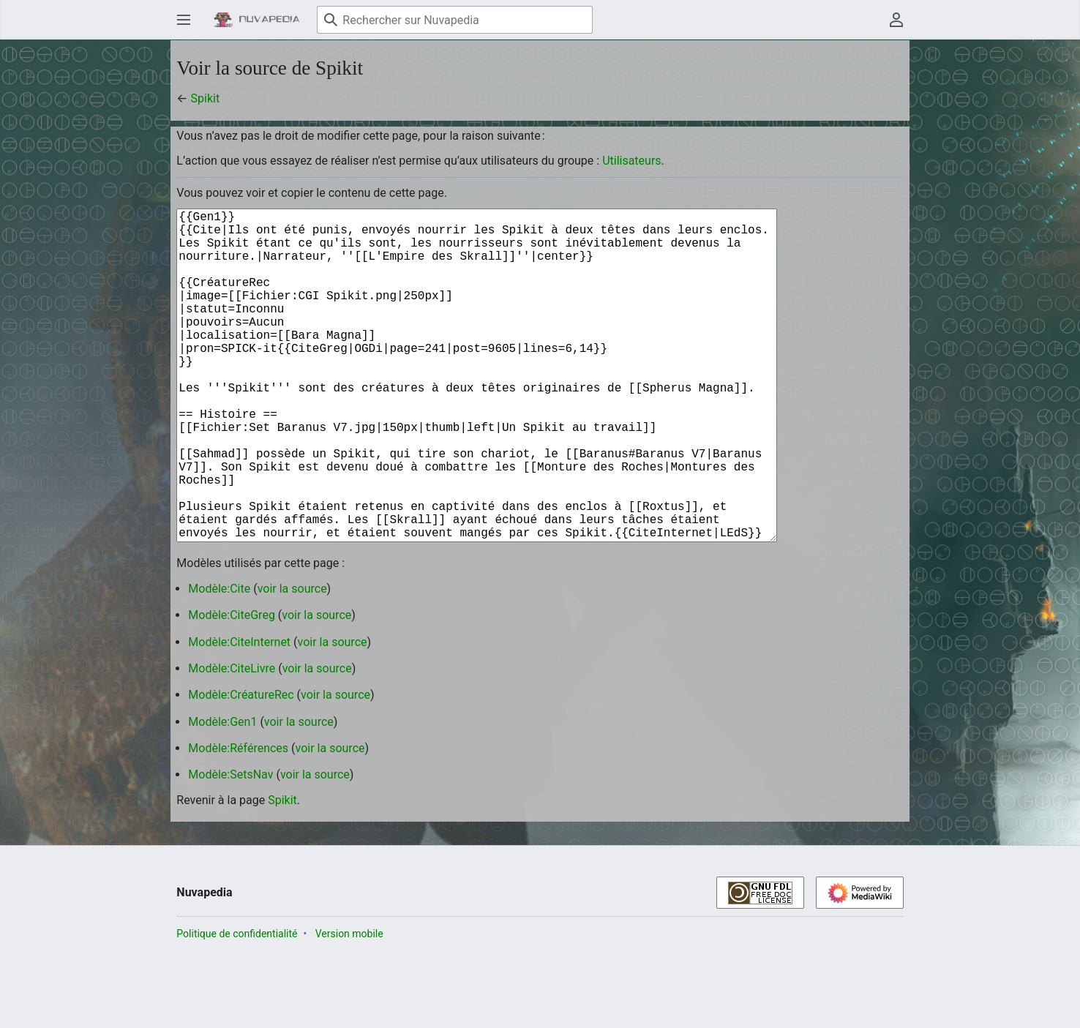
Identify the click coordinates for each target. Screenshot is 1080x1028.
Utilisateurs (631, 161)
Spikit (205, 98)
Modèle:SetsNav (230, 848)
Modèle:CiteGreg (231, 688)
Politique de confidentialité (236, 1007)
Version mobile (349, 1007)
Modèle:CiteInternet (239, 715)
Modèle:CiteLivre (231, 742)
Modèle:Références (238, 821)
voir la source (292, 662)
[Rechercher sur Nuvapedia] (455, 20)
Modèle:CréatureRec (240, 768)
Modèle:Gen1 (222, 795)
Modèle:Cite (219, 662)
